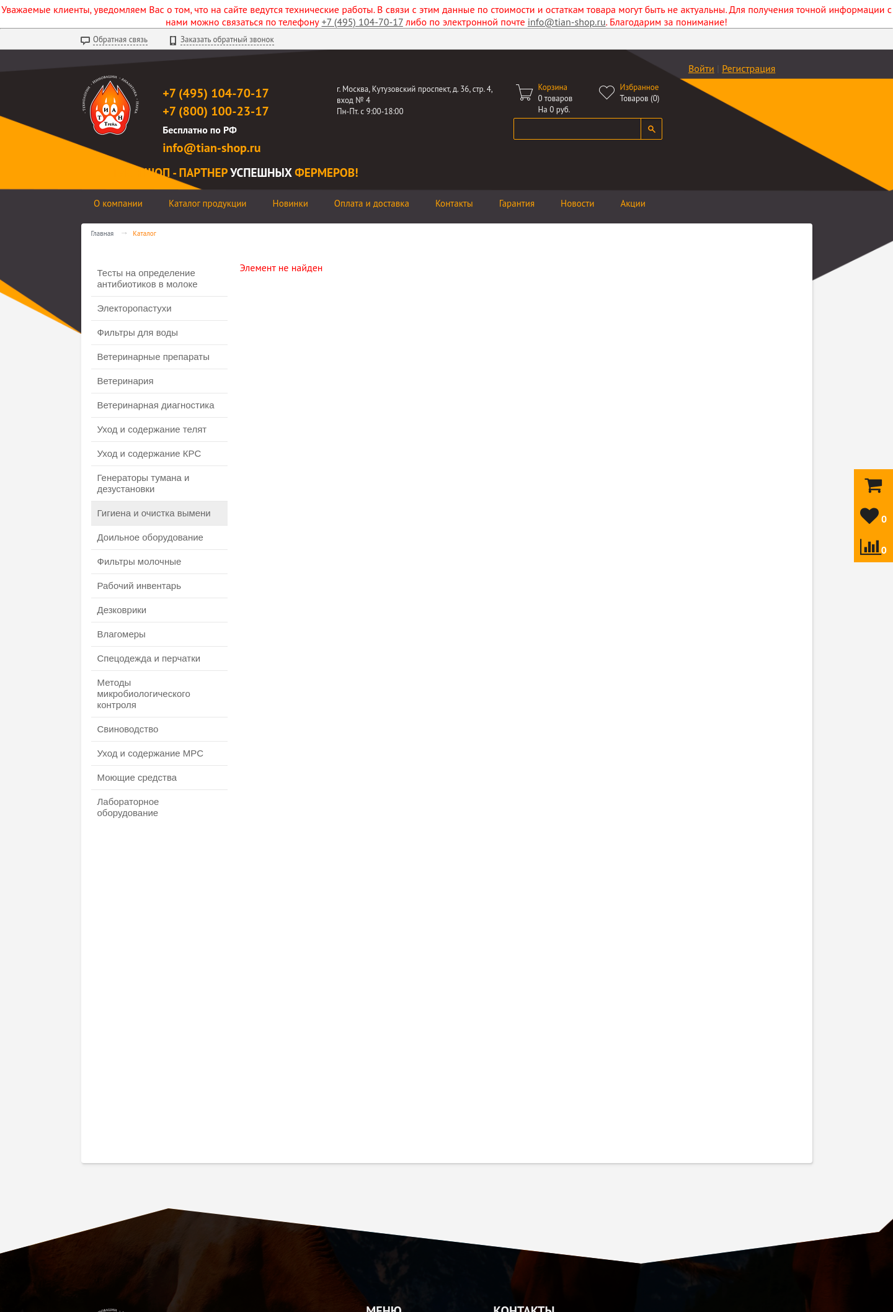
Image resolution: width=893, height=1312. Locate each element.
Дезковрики (122, 609)
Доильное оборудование (150, 537)
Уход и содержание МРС (150, 753)
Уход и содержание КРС (149, 453)
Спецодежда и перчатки (149, 658)
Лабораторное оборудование (128, 807)
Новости (577, 203)
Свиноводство (128, 729)
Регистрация (748, 68)
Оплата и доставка (371, 203)
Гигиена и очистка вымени (154, 513)
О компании (118, 203)
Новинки (290, 203)
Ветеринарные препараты (153, 356)
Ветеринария (125, 380)
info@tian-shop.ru (567, 22)
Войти (701, 68)
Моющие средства (137, 777)
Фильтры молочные (139, 561)
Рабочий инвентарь (139, 585)
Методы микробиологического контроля (143, 693)
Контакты (454, 203)
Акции (633, 203)
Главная (102, 233)
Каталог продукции (208, 203)
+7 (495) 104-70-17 (362, 22)
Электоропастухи (134, 308)
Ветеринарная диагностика (156, 405)
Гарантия (517, 203)
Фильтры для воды (137, 332)
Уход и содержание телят (152, 429)
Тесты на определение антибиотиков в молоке (147, 278)
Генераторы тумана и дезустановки (143, 483)
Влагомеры (121, 634)
